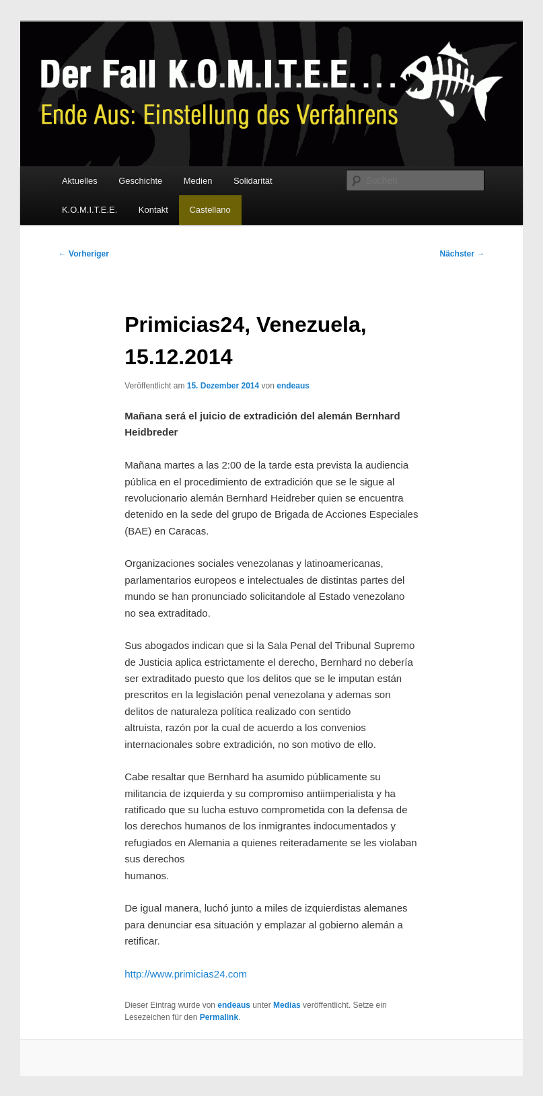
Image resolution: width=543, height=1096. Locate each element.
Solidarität (253, 181)
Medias (287, 1005)
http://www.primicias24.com (185, 974)
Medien (198, 181)
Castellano (209, 210)
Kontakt (153, 210)
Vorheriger (84, 254)
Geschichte (140, 181)
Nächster (462, 254)
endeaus (293, 385)
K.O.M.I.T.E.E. (89, 210)
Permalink (219, 1017)
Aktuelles (80, 181)
